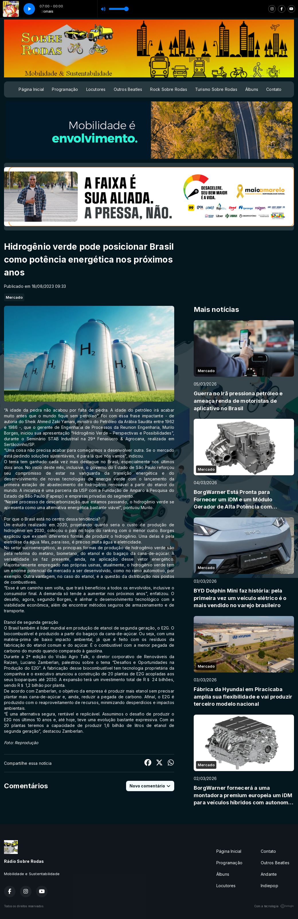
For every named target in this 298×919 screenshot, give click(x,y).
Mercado (14, 297)
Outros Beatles (128, 89)
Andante (269, 874)
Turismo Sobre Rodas (216, 89)
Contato (273, 89)
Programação (65, 89)
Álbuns (251, 89)
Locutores (96, 89)
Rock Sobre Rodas (168, 89)
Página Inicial (31, 89)
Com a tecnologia (274, 906)
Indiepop (269, 885)
